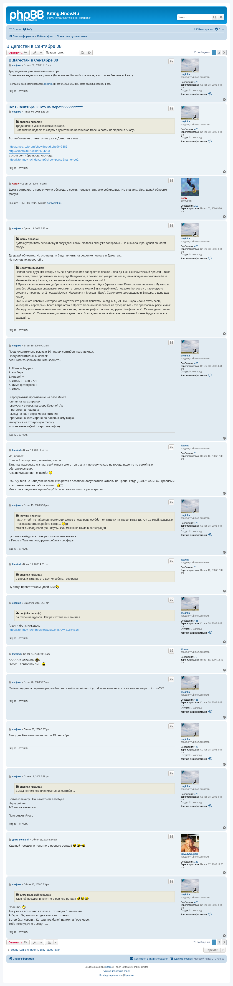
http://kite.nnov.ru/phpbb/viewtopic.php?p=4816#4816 (44, 629)
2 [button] (219, 53)
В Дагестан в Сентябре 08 (34, 46)
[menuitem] (27, 29)
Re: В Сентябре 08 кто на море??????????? (46, 107)
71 (195, 453)
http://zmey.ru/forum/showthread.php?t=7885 (38, 146)
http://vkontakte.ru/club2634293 (29, 151)
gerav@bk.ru (54, 203)
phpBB (108, 967)
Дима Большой (189, 854)
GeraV (184, 198)
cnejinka (185, 74)
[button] (224, 52)
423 (196, 82)
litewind (185, 445)
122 (196, 862)
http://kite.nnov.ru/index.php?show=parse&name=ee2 (44, 159)
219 (196, 206)
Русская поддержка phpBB (116, 971)
